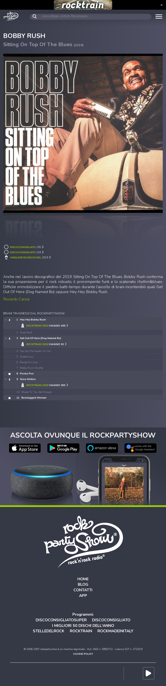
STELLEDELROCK (48, 631)
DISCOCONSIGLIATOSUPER (61, 620)
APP (83, 595)
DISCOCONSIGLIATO (111, 620)
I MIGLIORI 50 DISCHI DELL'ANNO (83, 625)
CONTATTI (83, 590)
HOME (83, 579)
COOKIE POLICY (83, 654)
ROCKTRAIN (81, 631)
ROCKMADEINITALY (115, 631)
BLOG (83, 584)
